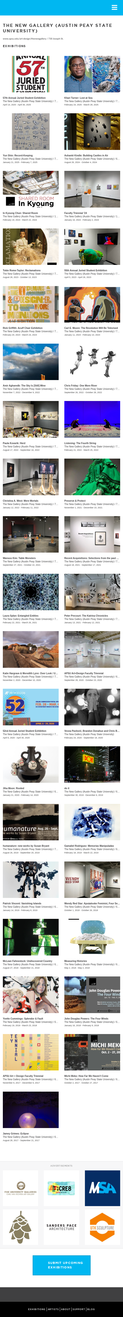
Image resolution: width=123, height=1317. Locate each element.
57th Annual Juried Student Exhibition (24, 98)
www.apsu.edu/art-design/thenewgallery (24, 38)
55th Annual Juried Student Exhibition (85, 270)
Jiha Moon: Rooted (13, 788)
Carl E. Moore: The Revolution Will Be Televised (91, 328)
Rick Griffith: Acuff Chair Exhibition (23, 328)
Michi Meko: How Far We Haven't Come (86, 1076)
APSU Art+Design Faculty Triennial (84, 673)
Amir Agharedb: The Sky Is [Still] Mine (24, 385)
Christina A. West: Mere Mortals (20, 501)
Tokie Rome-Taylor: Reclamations (22, 270)
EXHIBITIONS (36, 1309)
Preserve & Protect (75, 501)
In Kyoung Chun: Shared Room (20, 213)
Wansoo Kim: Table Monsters (19, 558)
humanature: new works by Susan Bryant (26, 846)
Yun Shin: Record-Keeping (18, 155)
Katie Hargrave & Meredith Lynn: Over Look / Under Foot (34, 673)
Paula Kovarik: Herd (14, 443)
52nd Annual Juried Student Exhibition (24, 731)
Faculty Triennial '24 (75, 213)
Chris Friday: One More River (80, 385)
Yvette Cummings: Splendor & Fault (23, 1018)
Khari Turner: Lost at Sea (78, 98)
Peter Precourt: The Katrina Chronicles (86, 615)
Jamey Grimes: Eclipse (16, 1133)
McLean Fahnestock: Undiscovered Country (27, 961)
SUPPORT (79, 1309)
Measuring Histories (75, 961)
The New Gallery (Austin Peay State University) (28, 101)
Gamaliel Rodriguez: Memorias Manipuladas (89, 846)
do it (66, 788)
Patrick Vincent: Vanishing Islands (22, 903)
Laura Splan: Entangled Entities (21, 615)
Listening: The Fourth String (80, 443)
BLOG (91, 1309)
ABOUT (65, 1309)
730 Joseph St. (56, 38)
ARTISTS (53, 1309)
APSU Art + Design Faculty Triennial (23, 1076)
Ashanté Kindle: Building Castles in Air (86, 155)
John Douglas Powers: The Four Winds (86, 1018)
